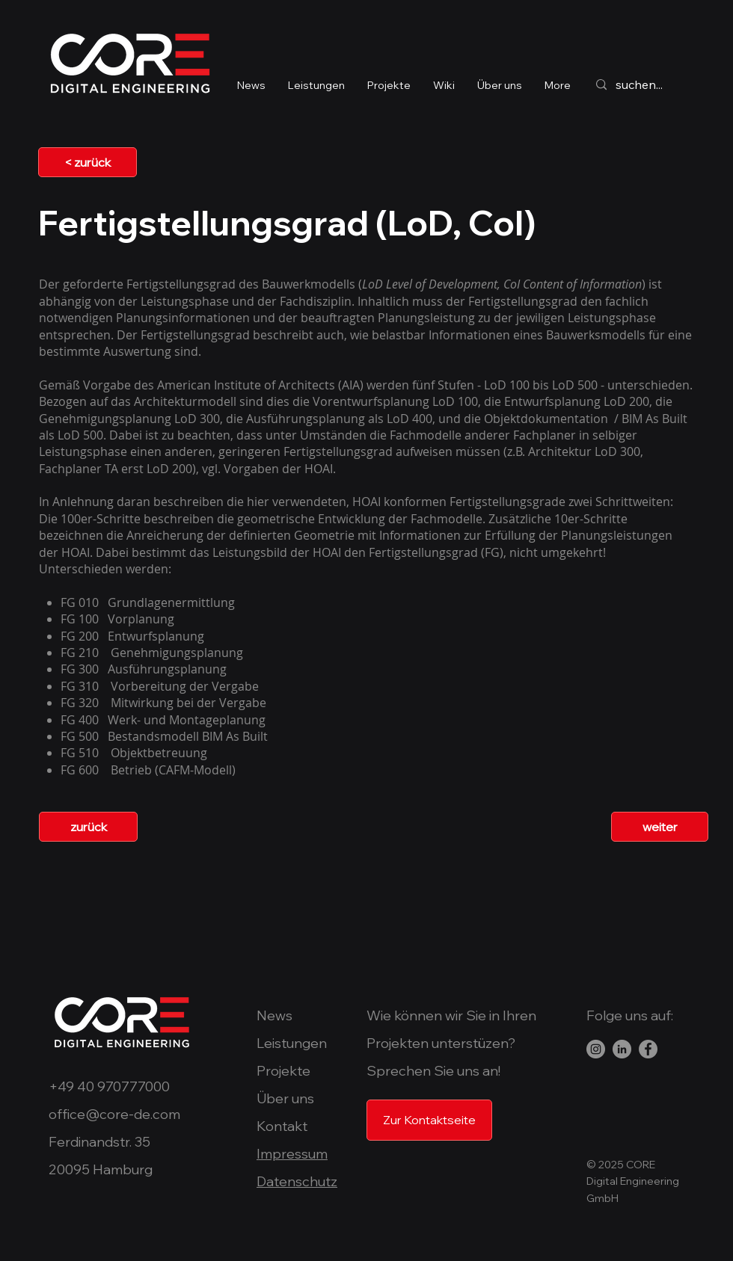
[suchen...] (655, 85)
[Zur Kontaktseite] (429, 1120)
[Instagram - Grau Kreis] (595, 1049)
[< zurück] (87, 162)
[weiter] (659, 827)
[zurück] (88, 827)
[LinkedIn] (622, 1049)
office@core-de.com (114, 1114)
